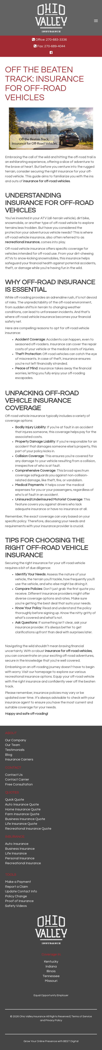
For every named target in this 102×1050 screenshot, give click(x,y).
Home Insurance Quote (23, 809)
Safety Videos (16, 906)
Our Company (15, 740)
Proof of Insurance (19, 901)
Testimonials (14, 750)
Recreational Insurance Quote (28, 828)
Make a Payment (18, 881)
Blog (8, 754)
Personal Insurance (20, 858)
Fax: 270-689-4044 (49, 46)
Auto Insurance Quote (22, 804)
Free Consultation (19, 784)
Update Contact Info (21, 891)
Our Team (12, 745)
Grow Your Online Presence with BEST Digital (51, 1041)
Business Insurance (20, 848)
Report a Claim (16, 886)
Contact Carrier (17, 779)
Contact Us (14, 774)
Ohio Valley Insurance (32, 1016)
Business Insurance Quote (25, 819)
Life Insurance (16, 853)
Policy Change (16, 896)
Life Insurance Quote (21, 823)
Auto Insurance (16, 844)
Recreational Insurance (23, 863)
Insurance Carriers (19, 759)
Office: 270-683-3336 (49, 39)
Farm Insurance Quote (22, 814)
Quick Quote (14, 799)
